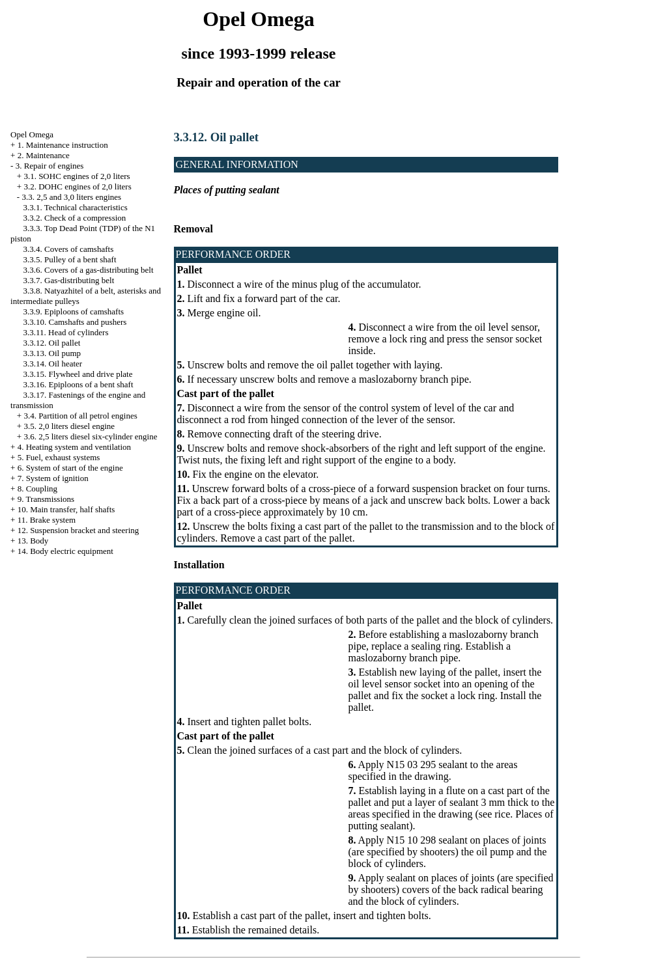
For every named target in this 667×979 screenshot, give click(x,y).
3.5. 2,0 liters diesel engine (69, 426)
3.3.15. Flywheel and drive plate (78, 374)
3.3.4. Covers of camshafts (68, 249)
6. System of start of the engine (70, 468)
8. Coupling (37, 488)
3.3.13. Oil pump (52, 353)
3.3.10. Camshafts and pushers (75, 322)
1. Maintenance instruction (63, 145)
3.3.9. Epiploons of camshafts (73, 311)
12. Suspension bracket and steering (78, 530)
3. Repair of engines (50, 166)
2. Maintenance (44, 155)
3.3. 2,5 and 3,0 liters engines (71, 197)
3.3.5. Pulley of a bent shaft (70, 259)
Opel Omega (31, 134)
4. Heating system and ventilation (74, 447)
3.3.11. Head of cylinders (66, 332)
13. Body (33, 540)
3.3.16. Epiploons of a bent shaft (78, 384)
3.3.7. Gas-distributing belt (69, 280)
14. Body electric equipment (65, 551)
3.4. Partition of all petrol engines (80, 416)
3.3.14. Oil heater (53, 363)
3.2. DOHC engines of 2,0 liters (77, 186)
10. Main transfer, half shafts (66, 509)
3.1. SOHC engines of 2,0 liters (76, 176)
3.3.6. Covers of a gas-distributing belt (88, 270)
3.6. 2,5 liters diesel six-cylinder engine (90, 436)
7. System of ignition (53, 478)
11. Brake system (47, 520)
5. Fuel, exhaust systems (59, 457)
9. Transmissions (46, 499)
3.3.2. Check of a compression (74, 218)
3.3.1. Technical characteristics (75, 207)
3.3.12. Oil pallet (52, 343)
